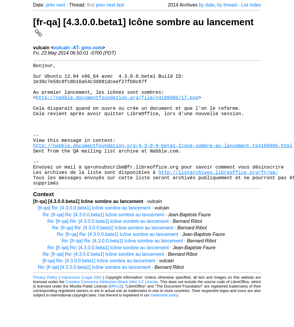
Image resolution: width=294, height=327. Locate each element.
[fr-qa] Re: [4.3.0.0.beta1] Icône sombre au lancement (94, 235)
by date (206, 4)
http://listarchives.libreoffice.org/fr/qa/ (218, 197)
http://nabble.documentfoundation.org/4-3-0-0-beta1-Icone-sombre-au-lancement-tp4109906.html (163, 164)
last (120, 4)
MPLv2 (116, 313)
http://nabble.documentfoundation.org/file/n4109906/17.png (117, 105)
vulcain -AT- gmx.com (77, 47)
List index (251, 4)
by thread (227, 4)
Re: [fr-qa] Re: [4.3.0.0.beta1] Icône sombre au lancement (103, 242)
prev (50, 4)
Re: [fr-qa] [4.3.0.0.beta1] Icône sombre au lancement (94, 294)
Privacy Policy (45, 304)
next (60, 4)
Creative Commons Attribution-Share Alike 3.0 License (112, 309)
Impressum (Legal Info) (81, 304)
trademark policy (164, 322)
